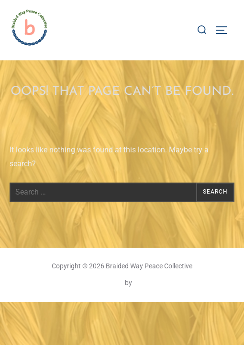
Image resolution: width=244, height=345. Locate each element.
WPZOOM (148, 283)
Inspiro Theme (102, 283)
